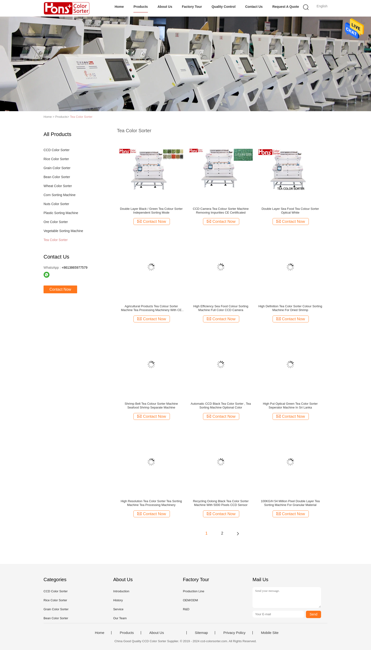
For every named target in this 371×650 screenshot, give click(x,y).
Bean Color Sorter (57, 177)
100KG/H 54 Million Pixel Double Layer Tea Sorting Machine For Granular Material (290, 503)
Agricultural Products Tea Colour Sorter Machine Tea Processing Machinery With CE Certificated (151, 308)
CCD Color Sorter (57, 150)
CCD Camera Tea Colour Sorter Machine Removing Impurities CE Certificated (221, 210)
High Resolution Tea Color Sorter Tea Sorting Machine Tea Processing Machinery (151, 503)
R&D (186, 609)
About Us (165, 7)
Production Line (193, 591)
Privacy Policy (234, 632)
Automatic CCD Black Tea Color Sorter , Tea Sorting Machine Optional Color (221, 405)
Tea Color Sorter (81, 117)
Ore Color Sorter (56, 222)
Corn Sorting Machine (59, 195)
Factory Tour (192, 7)
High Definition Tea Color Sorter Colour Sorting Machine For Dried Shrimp (290, 308)
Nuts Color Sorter (56, 204)
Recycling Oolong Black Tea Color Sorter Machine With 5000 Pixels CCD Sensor (220, 503)
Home (119, 7)
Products (140, 7)
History (118, 600)
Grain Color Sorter (57, 168)
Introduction (121, 591)
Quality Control (223, 7)
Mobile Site (269, 632)
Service (118, 609)
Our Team (120, 618)
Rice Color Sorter (56, 159)
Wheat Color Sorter (58, 186)
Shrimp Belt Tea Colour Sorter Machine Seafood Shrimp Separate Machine (151, 405)
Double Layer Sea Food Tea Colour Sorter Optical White (290, 210)
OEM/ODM (190, 600)
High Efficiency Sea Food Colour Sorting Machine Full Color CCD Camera (220, 308)
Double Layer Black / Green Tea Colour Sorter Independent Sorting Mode (151, 210)
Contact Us (254, 7)
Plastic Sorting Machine (61, 213)
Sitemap (201, 632)
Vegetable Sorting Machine (63, 231)
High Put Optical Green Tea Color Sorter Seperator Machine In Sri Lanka (290, 405)
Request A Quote (285, 7)
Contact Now (60, 289)
